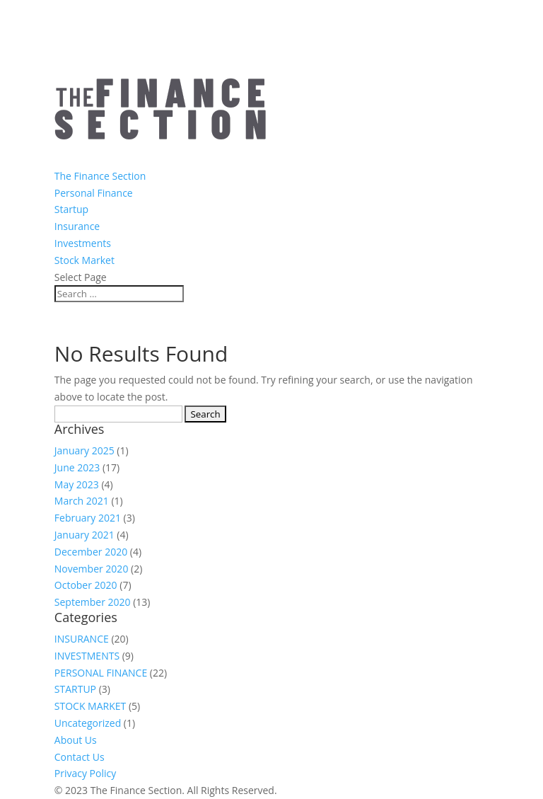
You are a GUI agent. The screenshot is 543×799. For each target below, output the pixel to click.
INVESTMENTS (86, 655)
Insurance (77, 226)
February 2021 (87, 517)
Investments (82, 243)
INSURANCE (81, 638)
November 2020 (91, 568)
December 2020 (90, 551)
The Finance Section (100, 176)
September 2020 (92, 602)
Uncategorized (87, 723)
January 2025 (84, 450)
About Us (75, 740)
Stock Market (84, 260)
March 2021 (81, 500)
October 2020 (85, 585)
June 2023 (77, 467)
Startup (71, 209)
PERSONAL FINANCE (100, 672)
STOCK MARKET (90, 706)
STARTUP (75, 689)
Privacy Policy (85, 773)
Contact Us (79, 757)
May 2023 (76, 484)
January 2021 (84, 534)
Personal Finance (93, 193)
